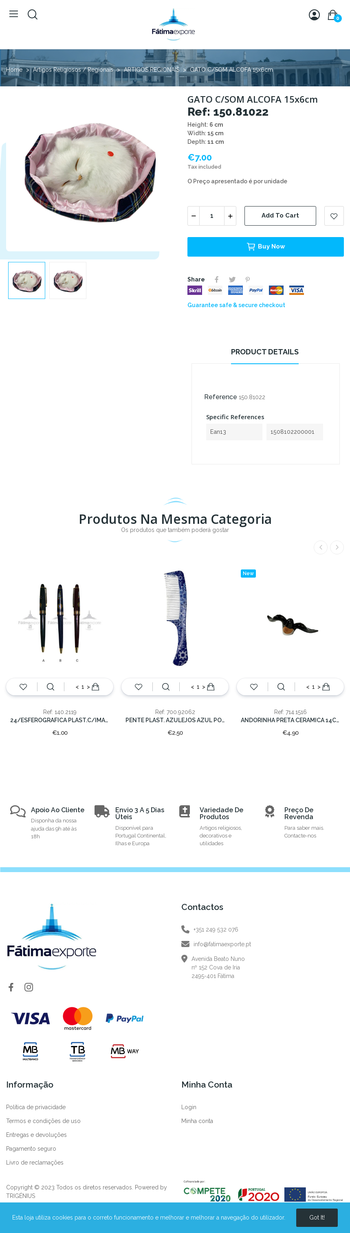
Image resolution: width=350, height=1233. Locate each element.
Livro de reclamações (35, 1162)
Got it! (317, 1217)
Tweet (232, 279)
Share (217, 279)
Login (188, 1107)
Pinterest (247, 279)
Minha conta (197, 1121)
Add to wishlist (334, 216)
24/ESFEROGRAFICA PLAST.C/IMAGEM (59, 720)
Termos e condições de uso (43, 1121)
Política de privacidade (36, 1107)
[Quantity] (212, 216)
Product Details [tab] (265, 351)
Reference (220, 397)
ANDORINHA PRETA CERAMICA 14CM (290, 720)
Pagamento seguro (31, 1148)
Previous (321, 547)
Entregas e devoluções (36, 1135)
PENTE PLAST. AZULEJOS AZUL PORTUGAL (175, 720)
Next (337, 547)
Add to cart (280, 215)
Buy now (265, 247)
